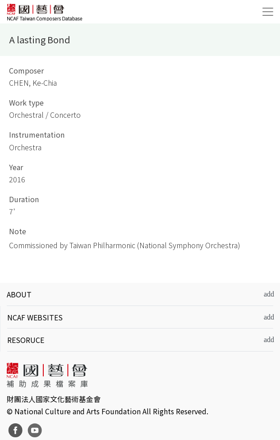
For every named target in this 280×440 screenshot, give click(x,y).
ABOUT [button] (19, 294)
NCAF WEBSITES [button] (35, 317)
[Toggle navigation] (268, 11)
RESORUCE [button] (25, 339)
